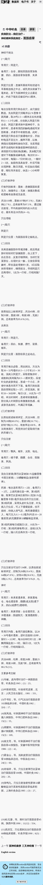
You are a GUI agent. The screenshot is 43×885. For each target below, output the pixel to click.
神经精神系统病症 (10, 38)
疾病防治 (6, 34)
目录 (23, 29)
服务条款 (9, 877)
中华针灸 (11, 29)
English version (8, 852)
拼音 (32, 29)
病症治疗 (18, 34)
